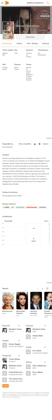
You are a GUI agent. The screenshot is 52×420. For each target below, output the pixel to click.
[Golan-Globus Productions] (16, 372)
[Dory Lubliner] (41, 372)
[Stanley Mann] (41, 335)
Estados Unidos (5, 68)
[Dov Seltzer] (41, 350)
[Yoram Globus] (16, 359)
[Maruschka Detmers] (23, 305)
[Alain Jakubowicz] (41, 365)
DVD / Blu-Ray (32, 43)
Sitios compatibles (25, 144)
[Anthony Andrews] (37, 305)
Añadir (19, 196)
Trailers (19, 43)
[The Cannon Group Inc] (16, 379)
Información (7, 43)
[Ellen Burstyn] (9, 305)
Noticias (45, 43)
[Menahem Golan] (16, 329)
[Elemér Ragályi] (16, 344)
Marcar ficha (30, 37)
